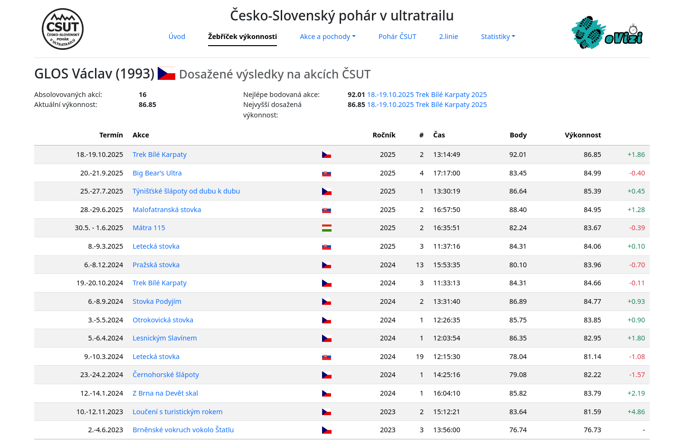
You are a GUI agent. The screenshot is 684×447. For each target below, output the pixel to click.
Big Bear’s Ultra (157, 172)
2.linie (448, 36)
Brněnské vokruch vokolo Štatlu (183, 429)
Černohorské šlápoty (166, 374)
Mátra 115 (149, 227)
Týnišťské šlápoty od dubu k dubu (186, 190)
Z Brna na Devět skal (165, 393)
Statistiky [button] (495, 36)
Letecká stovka (156, 246)
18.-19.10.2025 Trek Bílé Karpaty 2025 (427, 94)
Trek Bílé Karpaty (160, 154)
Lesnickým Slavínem (165, 337)
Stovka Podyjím (157, 301)
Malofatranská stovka (167, 209)
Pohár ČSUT (398, 36)
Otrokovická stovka (163, 319)
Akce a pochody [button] (325, 36)
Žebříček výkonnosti (242, 36)
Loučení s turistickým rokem (177, 411)
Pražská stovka (156, 264)
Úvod (177, 36)
